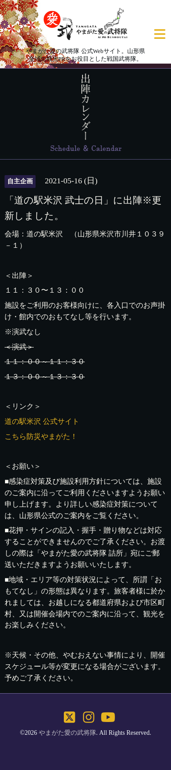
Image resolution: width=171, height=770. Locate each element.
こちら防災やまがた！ (41, 436)
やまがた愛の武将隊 (67, 732)
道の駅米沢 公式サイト (42, 421)
